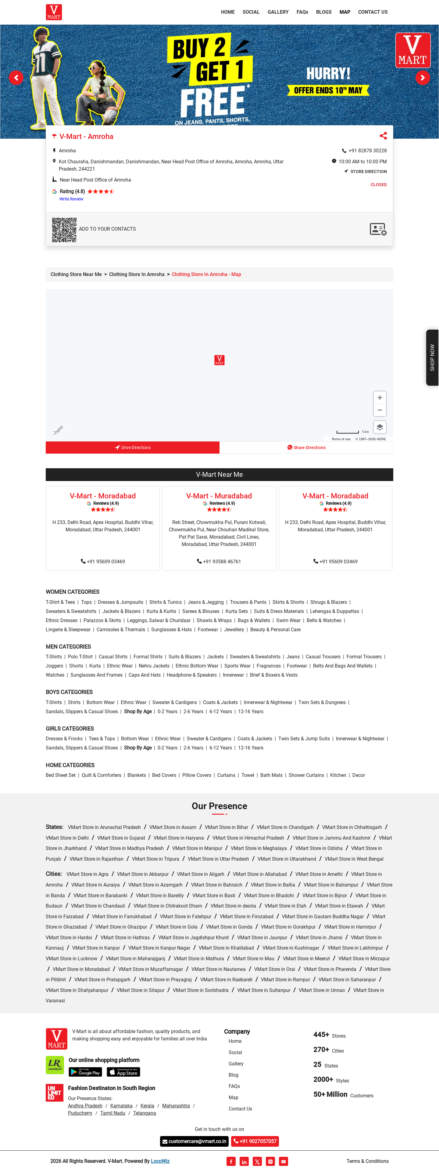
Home (229, 11)
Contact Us (373, 12)
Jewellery (234, 629)
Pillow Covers (196, 775)
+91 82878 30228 (368, 151)
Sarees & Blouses (201, 611)
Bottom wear (101, 702)
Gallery (278, 12)
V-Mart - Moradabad (103, 496)
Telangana (144, 1113)
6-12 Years (220, 711)
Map (345, 12)
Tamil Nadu (112, 1113)
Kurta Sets (237, 611)
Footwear (208, 629)
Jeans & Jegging (206, 602)
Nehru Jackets (154, 666)
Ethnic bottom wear (197, 666)
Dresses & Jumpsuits (120, 602)
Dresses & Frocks (64, 739)
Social (251, 12)
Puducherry (80, 1113)
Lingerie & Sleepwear (68, 629)
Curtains (226, 775)
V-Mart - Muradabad (219, 496)
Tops (86, 602)
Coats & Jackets (220, 702)
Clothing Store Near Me (76, 274)
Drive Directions (133, 448)
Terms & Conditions (368, 1161)
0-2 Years (167, 711)
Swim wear (288, 620)
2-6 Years (193, 711)
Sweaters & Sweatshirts (71, 611)
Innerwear (233, 675)
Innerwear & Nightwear (268, 702)
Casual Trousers (323, 657)
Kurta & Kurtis (161, 611)
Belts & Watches (324, 620)
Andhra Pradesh (85, 1106)
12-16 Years (250, 711)
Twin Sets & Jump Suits (304, 739)
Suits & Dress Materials (279, 611)
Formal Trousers (364, 657)
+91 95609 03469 (103, 562)
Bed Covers (164, 775)
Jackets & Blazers (121, 611)
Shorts (76, 666)
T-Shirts (54, 657)
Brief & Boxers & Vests (274, 675)
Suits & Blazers (185, 657)
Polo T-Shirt (80, 657)
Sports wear (237, 666)
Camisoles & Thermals (121, 629)
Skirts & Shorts (288, 602)
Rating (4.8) (72, 191)
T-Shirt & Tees (60, 602)
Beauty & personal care (275, 629)
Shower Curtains (306, 775)
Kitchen (338, 775)
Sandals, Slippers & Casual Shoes (82, 711)
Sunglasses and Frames (96, 675)
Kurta (95, 666)
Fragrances (269, 666)
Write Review (71, 199)
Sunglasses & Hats (171, 629)
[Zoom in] (380, 397)
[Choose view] (380, 427)
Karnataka (121, 1106)
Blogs (324, 12)
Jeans (293, 657)
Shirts (74, 702)
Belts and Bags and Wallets (343, 666)
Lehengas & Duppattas (334, 611)
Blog (233, 1075)
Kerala (147, 1106)
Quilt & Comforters (101, 775)
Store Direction (365, 171)
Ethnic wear (120, 666)
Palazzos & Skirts (102, 620)
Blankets (136, 775)
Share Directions (306, 447)
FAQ (302, 12)
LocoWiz (160, 1161)
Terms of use (341, 439)
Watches (55, 675)
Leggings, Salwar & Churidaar (159, 620)
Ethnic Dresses (61, 620)
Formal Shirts (148, 657)
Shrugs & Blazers (328, 602)
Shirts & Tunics (165, 602)
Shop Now (432, 357)
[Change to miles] (352, 432)
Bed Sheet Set (61, 775)
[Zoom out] (380, 410)
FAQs (234, 1086)
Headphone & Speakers (192, 675)
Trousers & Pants (248, 602)
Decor (358, 775)
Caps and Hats (145, 675)
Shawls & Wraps (214, 620)
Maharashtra (176, 1106)
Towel (247, 775)
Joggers (54, 666)
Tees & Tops (102, 739)
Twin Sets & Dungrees (322, 702)
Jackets (215, 657)
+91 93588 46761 (219, 562)
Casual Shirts (113, 657)
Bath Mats (271, 775)
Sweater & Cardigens (174, 702)
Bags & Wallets (254, 620)
